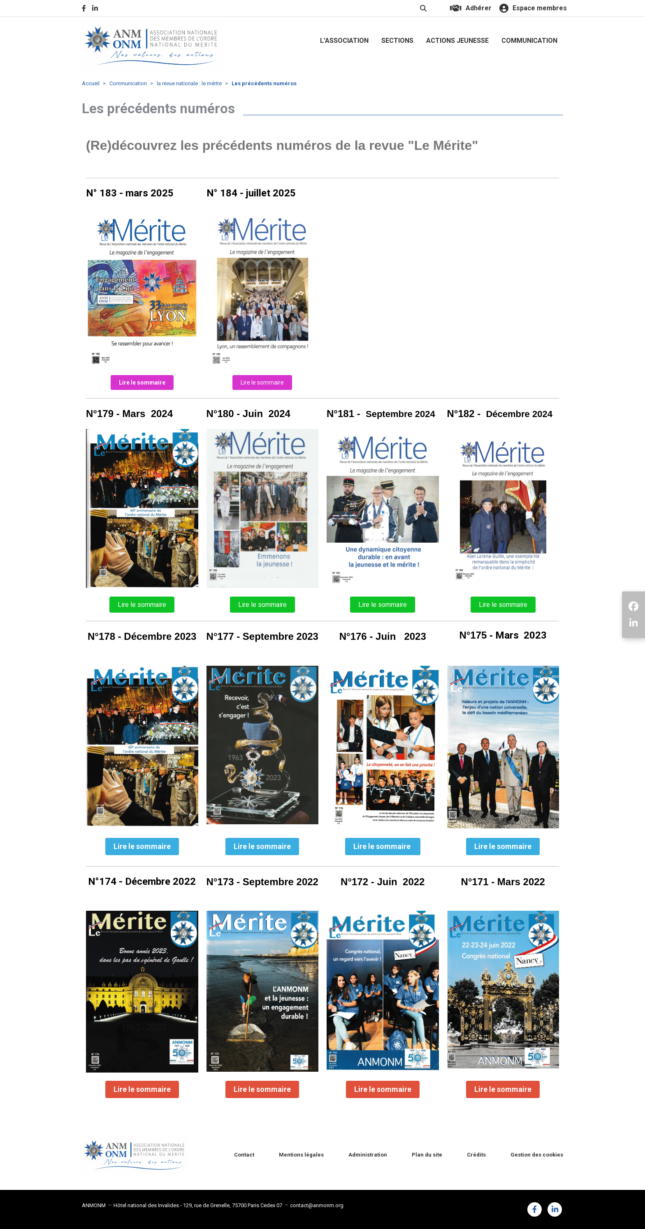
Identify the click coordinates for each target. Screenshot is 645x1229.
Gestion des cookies (536, 1155)
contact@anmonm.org (316, 1205)
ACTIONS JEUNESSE (457, 40)
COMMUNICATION (529, 40)
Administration (367, 1155)
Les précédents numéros (264, 83)
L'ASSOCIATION (344, 40)
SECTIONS (397, 40)
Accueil (91, 83)
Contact (244, 1155)
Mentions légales (301, 1155)
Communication (128, 83)
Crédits (476, 1155)
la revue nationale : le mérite (189, 83)
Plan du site (427, 1155)
